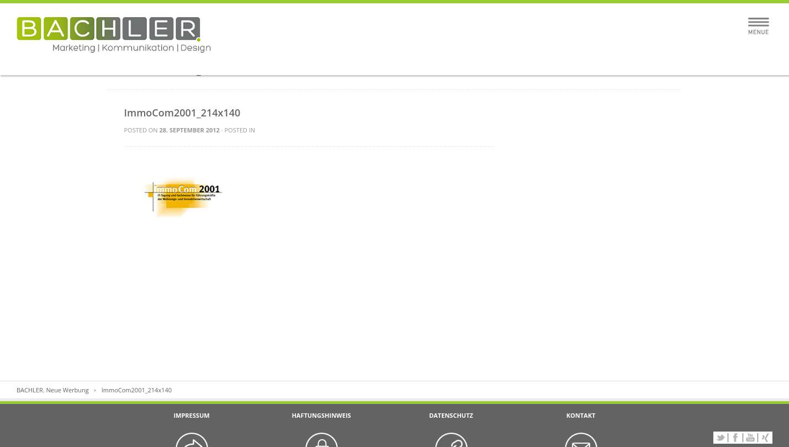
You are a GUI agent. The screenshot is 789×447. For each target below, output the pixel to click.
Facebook (735, 437)
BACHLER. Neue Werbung (53, 390)
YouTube (750, 437)
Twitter (720, 437)
